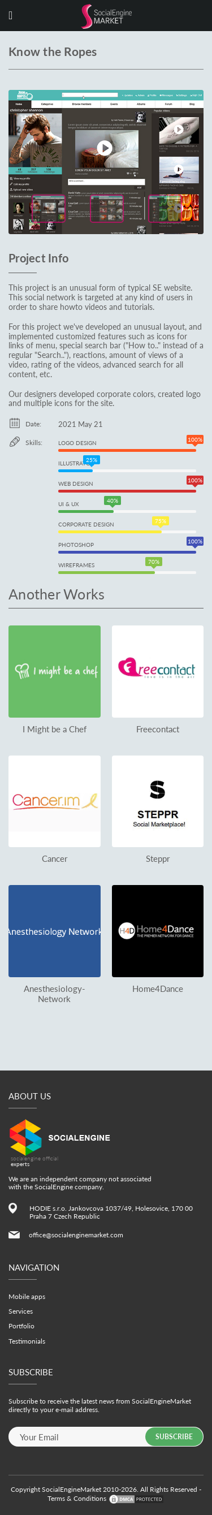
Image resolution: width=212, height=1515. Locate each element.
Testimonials (26, 1341)
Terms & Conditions (76, 1498)
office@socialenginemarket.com (76, 1235)
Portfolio (21, 1326)
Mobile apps (26, 1296)
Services (20, 1311)
